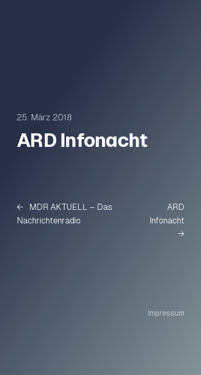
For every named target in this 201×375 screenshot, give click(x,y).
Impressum (166, 313)
